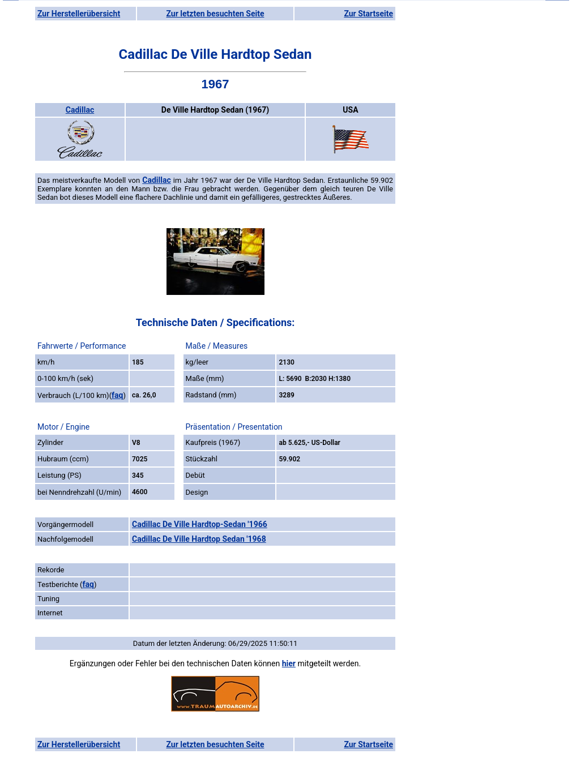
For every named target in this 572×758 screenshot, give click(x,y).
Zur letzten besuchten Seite (215, 13)
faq (117, 395)
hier (289, 663)
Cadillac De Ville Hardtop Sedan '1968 (199, 538)
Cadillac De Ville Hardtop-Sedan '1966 (199, 524)
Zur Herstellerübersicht (78, 13)
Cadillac (80, 109)
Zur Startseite (368, 13)
